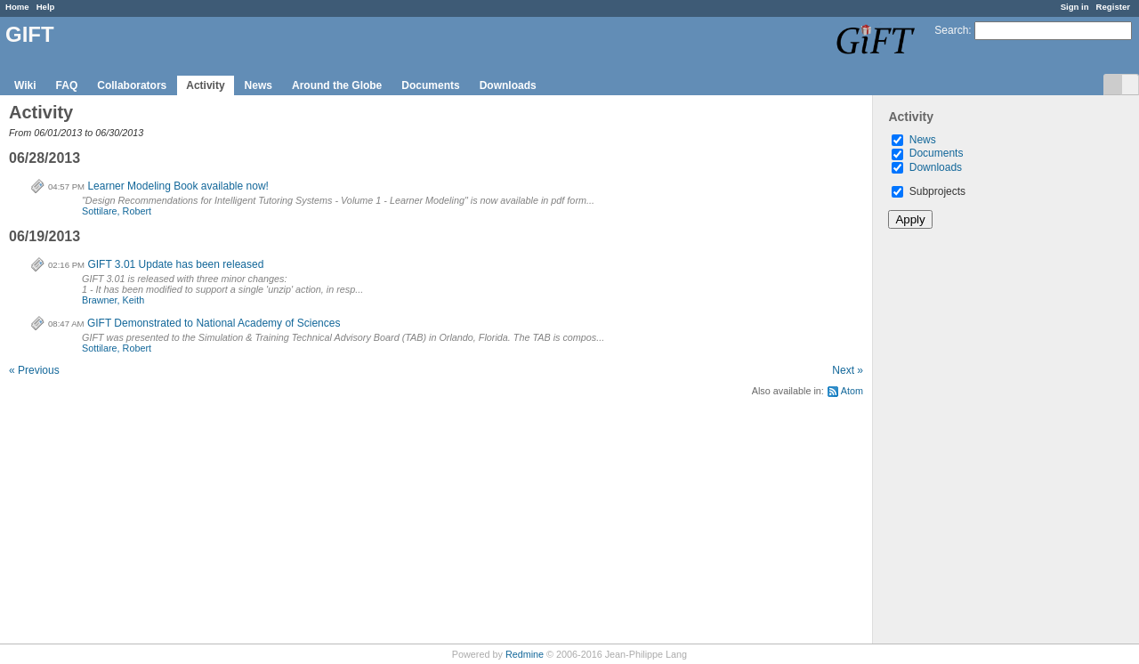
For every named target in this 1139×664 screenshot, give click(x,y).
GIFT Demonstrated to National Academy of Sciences (214, 323)
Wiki (25, 85)
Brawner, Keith (113, 300)
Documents (430, 85)
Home (17, 7)
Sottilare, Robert (116, 211)
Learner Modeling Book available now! (177, 186)
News (258, 85)
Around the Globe (337, 85)
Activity (205, 85)
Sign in (1075, 7)
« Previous (34, 370)
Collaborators (131, 85)
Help (45, 7)
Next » (847, 370)
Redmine (524, 654)
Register (1113, 7)
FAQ (67, 85)
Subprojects (928, 191)
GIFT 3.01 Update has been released (175, 264)
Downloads (508, 85)
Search (951, 30)
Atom (852, 390)
